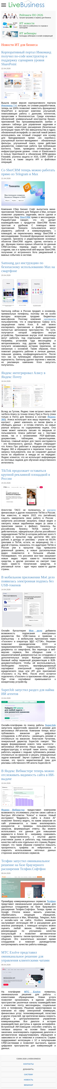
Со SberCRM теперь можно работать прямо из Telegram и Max (28, 172)
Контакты (28, 1064)
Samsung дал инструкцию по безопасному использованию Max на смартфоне (28, 267)
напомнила (50, 319)
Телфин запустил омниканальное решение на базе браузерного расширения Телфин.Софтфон (25, 865)
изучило (51, 510)
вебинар (28, 1085)
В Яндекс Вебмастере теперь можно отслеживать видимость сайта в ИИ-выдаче (28, 775)
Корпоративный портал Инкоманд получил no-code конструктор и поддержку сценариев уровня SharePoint (26, 58)
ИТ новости (26, 23)
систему (28, 1074)
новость (28, 1080)
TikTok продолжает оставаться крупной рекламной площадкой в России (25, 474)
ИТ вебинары (27, 33)
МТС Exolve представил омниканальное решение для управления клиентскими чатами (25, 956)
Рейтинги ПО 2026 (31, 15)
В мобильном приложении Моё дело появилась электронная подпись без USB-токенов (28, 581)
